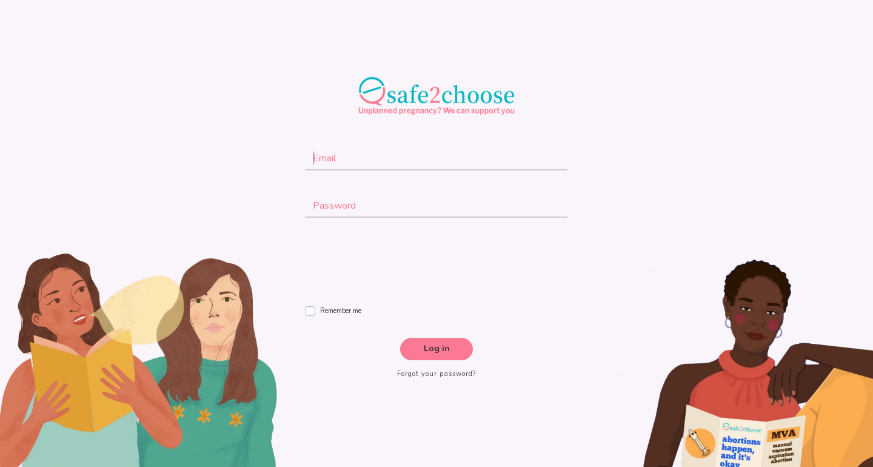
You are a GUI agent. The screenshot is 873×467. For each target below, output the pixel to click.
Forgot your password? (436, 373)
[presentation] (398, 265)
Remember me (340, 310)
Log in (437, 348)
